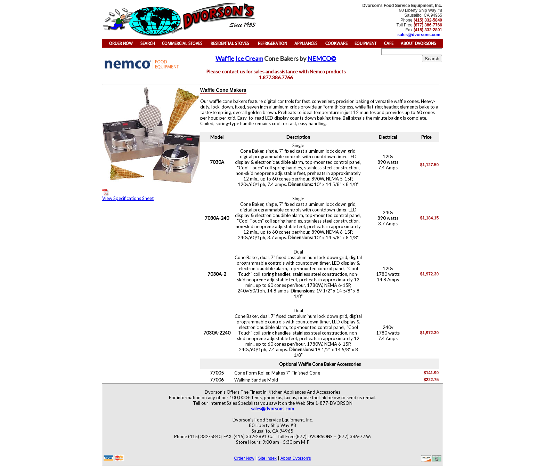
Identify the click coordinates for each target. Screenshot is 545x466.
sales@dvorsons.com (418, 34)
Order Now (244, 458)
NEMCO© (321, 58)
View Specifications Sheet (128, 195)
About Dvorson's (295, 458)
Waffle (224, 58)
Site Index (267, 458)
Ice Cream (249, 58)
